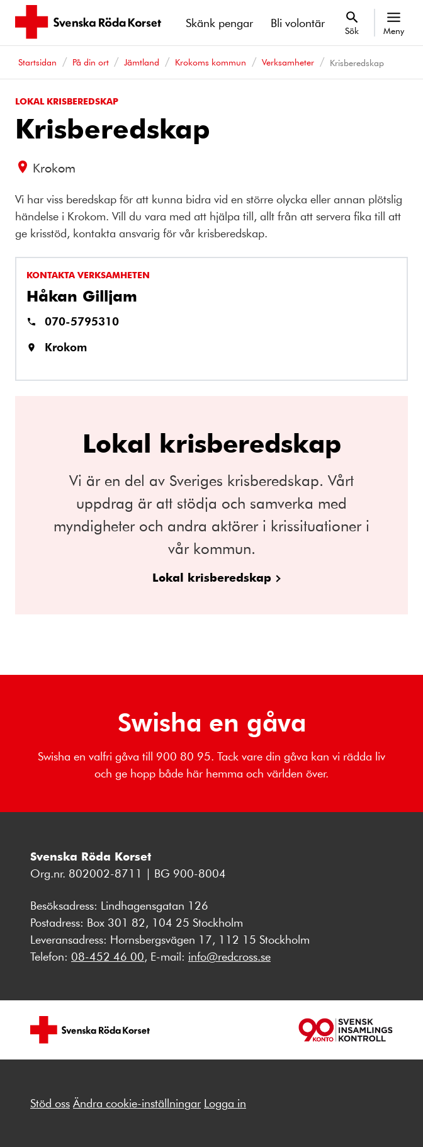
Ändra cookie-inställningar (137, 1102)
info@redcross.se (229, 956)
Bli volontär (298, 22)
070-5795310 (82, 321)
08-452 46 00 (107, 956)
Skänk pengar (219, 22)
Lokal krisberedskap (211, 577)
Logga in (225, 1102)
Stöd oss (50, 1102)
